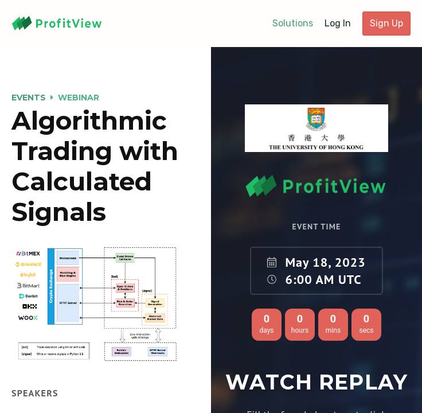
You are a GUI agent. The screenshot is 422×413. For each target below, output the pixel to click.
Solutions (292, 23)
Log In (338, 23)
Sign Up (386, 23)
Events (28, 97)
